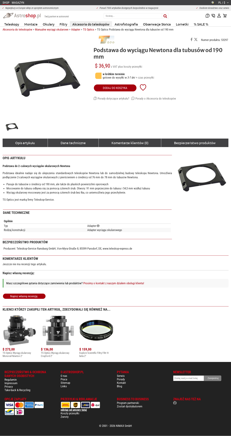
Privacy (9, 386)
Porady (121, 379)
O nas (64, 376)
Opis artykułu (25, 143)
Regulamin (11, 379)
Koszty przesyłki (70, 413)
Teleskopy (11, 24)
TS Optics (88, 29)
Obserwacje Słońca (157, 24)
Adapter (75, 29)
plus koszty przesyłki (130, 66)
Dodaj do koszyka (115, 88)
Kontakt (121, 382)
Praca (64, 379)
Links (64, 386)
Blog (119, 386)
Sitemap (65, 382)
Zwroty (65, 416)
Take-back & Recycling (17, 390)
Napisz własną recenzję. (24, 296)
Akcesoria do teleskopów (90, 24)
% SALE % (201, 24)
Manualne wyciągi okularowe (51, 29)
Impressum (11, 383)
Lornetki (182, 24)
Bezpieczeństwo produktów (194, 143)
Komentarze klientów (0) (130, 143)
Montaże (31, 24)
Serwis (121, 376)
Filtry (63, 24)
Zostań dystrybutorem (129, 406)
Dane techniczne (73, 143)
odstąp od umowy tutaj (74, 410)
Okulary (48, 24)
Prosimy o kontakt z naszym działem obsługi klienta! (113, 283)
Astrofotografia (126, 24)
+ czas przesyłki (145, 77)
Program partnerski (128, 403)
